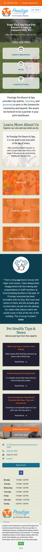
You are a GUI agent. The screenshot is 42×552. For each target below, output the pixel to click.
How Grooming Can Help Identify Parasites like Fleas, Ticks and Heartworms (21, 400)
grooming (8, 104)
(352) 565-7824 (21, 42)
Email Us (10, 459)
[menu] (35, 10)
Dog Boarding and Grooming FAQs (21, 373)
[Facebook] (21, 472)
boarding (30, 101)
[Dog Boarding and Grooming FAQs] (21, 386)
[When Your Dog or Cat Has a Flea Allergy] (21, 362)
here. (35, 539)
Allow (21, 543)
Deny (21, 548)
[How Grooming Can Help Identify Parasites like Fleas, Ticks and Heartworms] (21, 415)
